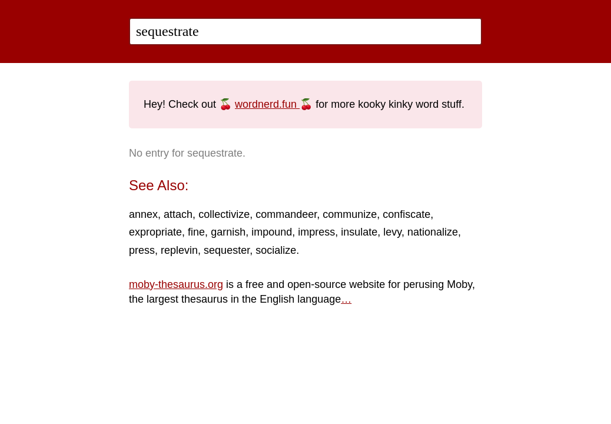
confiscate (406, 214)
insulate (359, 232)
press (142, 250)
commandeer (286, 214)
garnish (228, 232)
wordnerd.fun (267, 104)
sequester (227, 250)
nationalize (432, 232)
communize (350, 214)
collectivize (224, 214)
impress (316, 232)
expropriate (155, 232)
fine (196, 232)
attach (178, 214)
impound (271, 232)
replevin (179, 250)
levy (392, 232)
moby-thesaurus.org (176, 284)
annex (143, 214)
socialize (275, 250)
